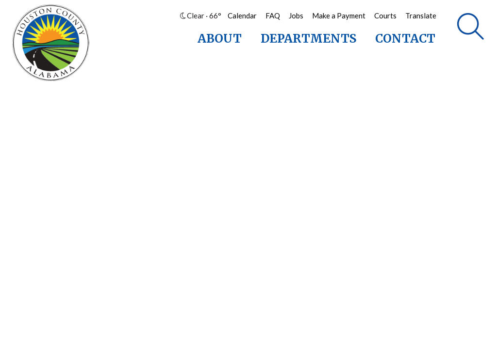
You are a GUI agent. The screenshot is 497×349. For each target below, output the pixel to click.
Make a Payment (338, 15)
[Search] (470, 26)
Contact (405, 38)
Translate (420, 15)
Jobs (296, 15)
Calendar (242, 15)
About (220, 38)
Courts (385, 15)
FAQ (272, 15)
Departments (308, 38)
